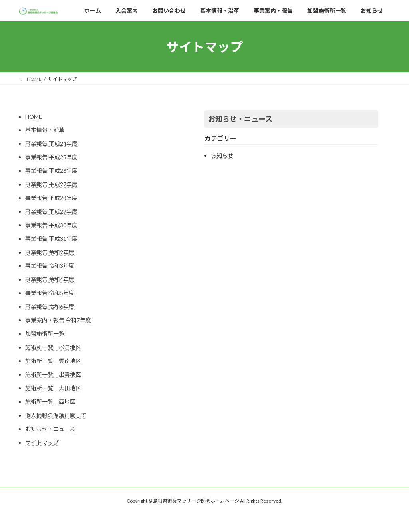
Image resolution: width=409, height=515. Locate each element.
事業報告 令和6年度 (49, 306)
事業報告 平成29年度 (51, 211)
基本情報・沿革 (44, 129)
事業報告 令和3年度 (49, 265)
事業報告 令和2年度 (49, 252)
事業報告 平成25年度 (51, 157)
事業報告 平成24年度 (51, 143)
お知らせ (222, 155)
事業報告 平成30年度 (51, 225)
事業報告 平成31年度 (51, 238)
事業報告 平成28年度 (51, 197)
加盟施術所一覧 (44, 333)
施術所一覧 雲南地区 (53, 360)
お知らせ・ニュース (50, 428)
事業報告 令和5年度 (49, 292)
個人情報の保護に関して (56, 415)
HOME (33, 116)
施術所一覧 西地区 (50, 401)
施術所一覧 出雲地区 (53, 374)
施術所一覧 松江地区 (53, 347)
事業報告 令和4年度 (49, 279)
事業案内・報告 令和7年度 (58, 320)
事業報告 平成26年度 (51, 170)
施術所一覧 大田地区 (53, 388)
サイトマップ (42, 442)
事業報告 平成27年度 (51, 184)
